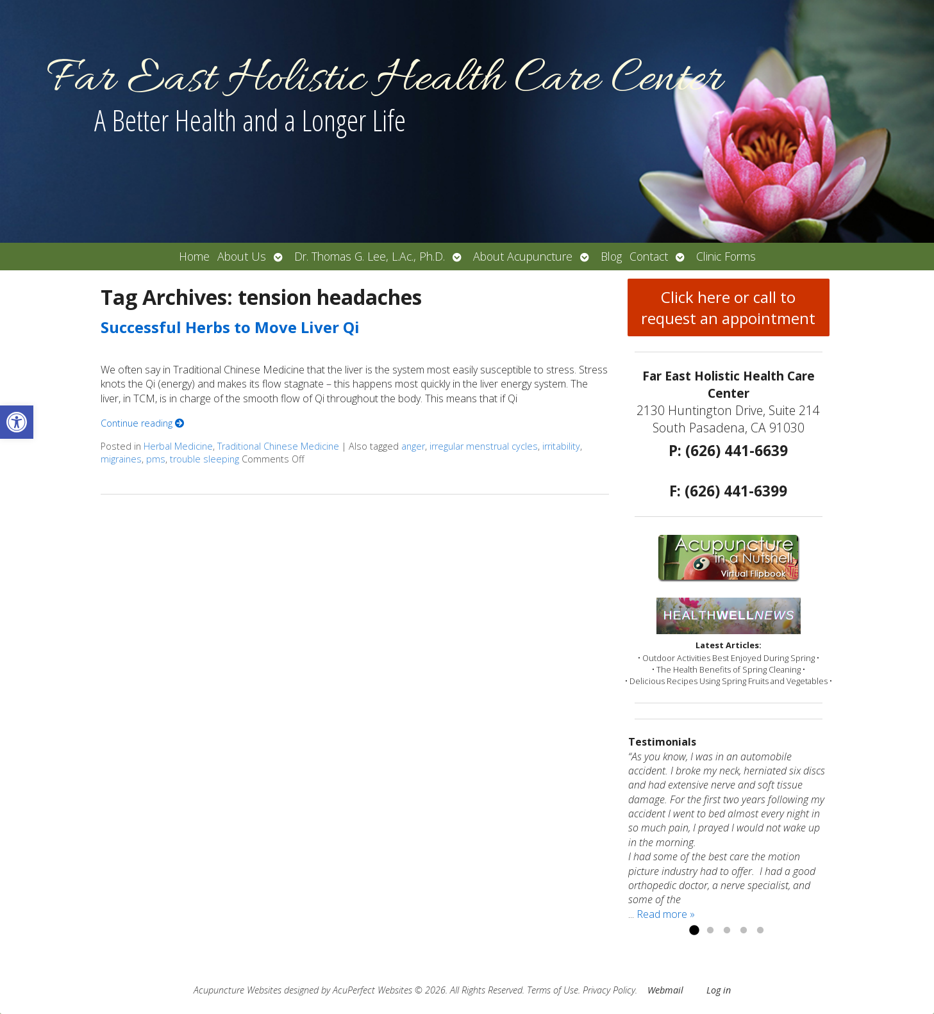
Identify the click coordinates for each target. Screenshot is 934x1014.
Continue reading (142, 423)
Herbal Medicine (178, 446)
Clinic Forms (726, 256)
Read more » (666, 914)
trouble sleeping (204, 459)
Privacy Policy (609, 990)
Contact (649, 256)
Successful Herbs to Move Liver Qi (230, 327)
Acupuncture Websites (237, 990)
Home (194, 256)
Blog (611, 256)
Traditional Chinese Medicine (278, 446)
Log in (718, 990)
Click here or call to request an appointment (728, 307)
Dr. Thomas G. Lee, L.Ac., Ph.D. (369, 256)
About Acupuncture (522, 256)
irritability (561, 446)
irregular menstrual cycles (483, 446)
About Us (241, 256)
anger (413, 446)
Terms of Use (552, 990)
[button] (16, 422)
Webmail (665, 990)
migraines (121, 459)
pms (155, 459)
